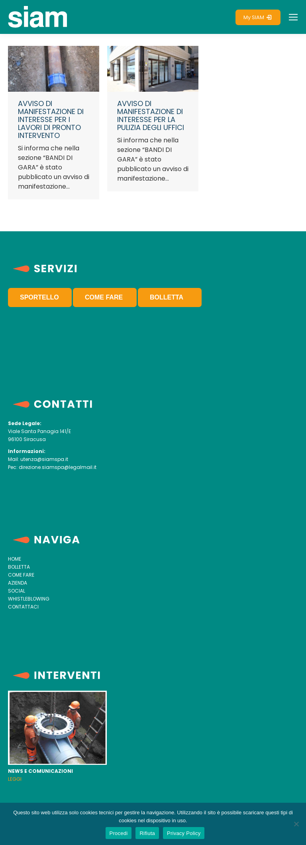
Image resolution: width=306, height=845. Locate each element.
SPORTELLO (39, 297)
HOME (14, 558)
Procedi (119, 833)
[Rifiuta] (296, 824)
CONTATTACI (23, 606)
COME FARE (104, 297)
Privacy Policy (183, 833)
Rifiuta (147, 833)
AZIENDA (17, 582)
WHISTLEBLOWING (28, 598)
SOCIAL (16, 590)
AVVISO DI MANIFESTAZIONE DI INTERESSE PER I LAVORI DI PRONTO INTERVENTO (51, 119)
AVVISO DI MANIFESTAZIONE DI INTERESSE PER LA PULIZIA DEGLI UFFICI (150, 115)
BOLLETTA (166, 297)
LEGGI (15, 779)
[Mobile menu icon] (293, 17)
